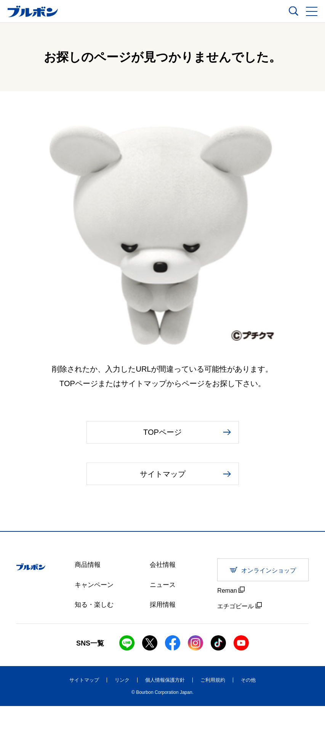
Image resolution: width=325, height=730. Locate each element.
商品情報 (88, 589)
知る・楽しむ (95, 630)
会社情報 (163, 589)
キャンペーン (95, 609)
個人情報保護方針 (165, 704)
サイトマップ (84, 704)
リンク (122, 704)
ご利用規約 (212, 704)
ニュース (163, 609)
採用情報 (163, 630)
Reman (231, 614)
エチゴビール (239, 629)
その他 (248, 704)
